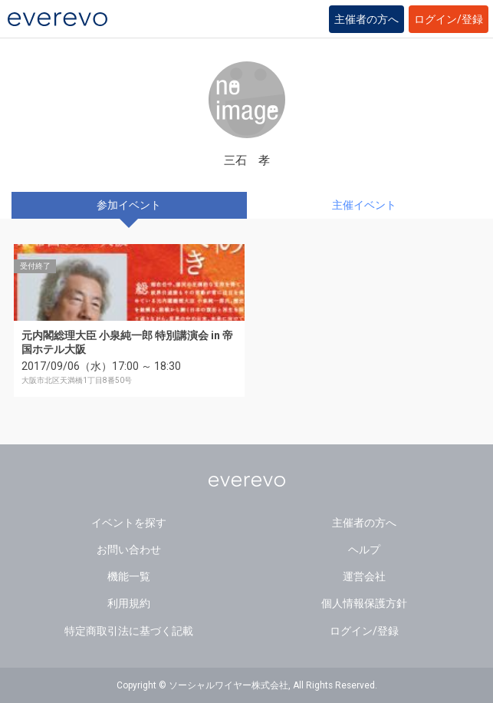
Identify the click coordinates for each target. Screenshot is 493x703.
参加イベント (129, 205)
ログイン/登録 (448, 19)
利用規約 (128, 603)
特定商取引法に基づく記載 (128, 631)
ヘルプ (364, 549)
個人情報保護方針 (364, 603)
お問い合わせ (129, 549)
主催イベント (364, 205)
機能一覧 (128, 576)
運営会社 (364, 576)
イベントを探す (128, 523)
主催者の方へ (366, 19)
